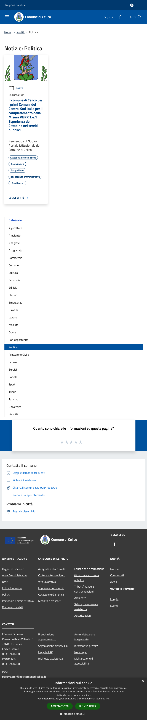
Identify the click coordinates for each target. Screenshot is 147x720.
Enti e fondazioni (12, 588)
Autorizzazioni (83, 615)
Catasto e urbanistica (51, 594)
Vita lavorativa (47, 582)
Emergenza (15, 302)
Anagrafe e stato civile (51, 569)
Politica (13, 347)
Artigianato (15, 250)
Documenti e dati (12, 607)
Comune (14, 265)
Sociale (13, 377)
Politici (6, 594)
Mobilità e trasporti (49, 601)
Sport (12, 384)
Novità (21, 32)
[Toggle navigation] (7, 17)
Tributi (13, 392)
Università (15, 407)
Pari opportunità (18, 340)
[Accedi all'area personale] (132, 5)
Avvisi (113, 582)
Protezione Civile (19, 354)
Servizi (13, 369)
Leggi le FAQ (45, 652)
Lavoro (13, 317)
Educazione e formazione (89, 569)
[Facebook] (118, 17)
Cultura (13, 273)
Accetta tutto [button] (60, 706)
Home (7, 32)
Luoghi (114, 599)
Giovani (13, 310)
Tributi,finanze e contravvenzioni (84, 589)
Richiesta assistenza (50, 658)
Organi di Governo (13, 569)
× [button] (143, 681)
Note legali (80, 652)
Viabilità (13, 414)
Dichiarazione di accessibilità (83, 661)
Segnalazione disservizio (53, 646)
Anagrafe (14, 243)
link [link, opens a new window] (107, 698)
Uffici (5, 582)
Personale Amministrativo (18, 601)
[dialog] (73, 699)
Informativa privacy (86, 646)
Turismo (13, 399)
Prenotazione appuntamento (47, 636)
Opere (12, 332)
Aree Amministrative (14, 575)
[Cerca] (139, 17)
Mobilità (13, 325)
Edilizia (13, 287)
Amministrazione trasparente (84, 636)
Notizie (16, 88)
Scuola (13, 362)
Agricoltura (15, 228)
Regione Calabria (15, 5)
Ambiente (14, 235)
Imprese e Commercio (51, 588)
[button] (73, 714)
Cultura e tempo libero (51, 575)
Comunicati (117, 575)
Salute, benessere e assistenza (86, 606)
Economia (14, 280)
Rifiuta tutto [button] (87, 705)
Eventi (114, 606)
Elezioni (13, 295)
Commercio (15, 258)
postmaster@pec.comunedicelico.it (24, 676)
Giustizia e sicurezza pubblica (86, 577)
